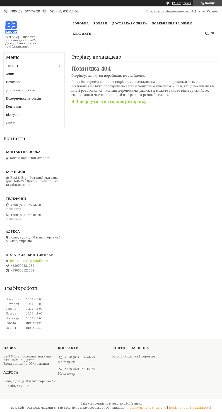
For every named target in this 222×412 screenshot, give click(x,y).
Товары (12, 66)
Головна (80, 23)
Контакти (82, 33)
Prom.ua (136, 403)
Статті (11, 123)
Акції (10, 74)
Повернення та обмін (172, 23)
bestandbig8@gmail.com (29, 261)
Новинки (13, 82)
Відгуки (12, 114)
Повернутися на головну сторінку (110, 101)
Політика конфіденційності (190, 408)
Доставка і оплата (129, 23)
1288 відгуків (181, 3)
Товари (100, 23)
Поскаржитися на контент (146, 408)
